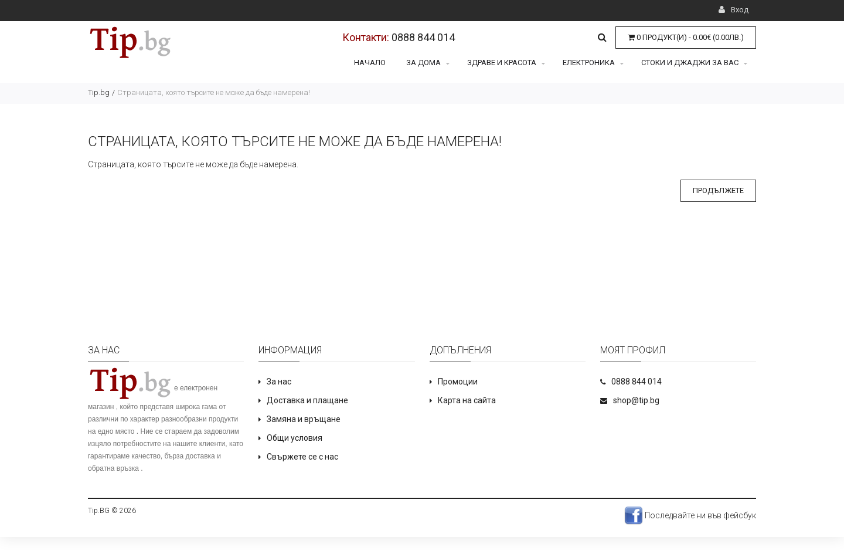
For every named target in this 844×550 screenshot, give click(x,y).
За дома (428, 62)
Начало (370, 62)
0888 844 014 (423, 37)
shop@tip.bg (636, 400)
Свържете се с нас (302, 456)
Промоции (458, 381)
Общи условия (294, 438)
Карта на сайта (467, 400)
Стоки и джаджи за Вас (694, 62)
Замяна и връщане (304, 419)
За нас (279, 381)
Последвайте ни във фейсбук (690, 515)
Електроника (593, 62)
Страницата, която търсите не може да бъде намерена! (213, 92)
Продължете (718, 190)
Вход (733, 9)
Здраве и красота (506, 62)
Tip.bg (99, 92)
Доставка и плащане (307, 400)
